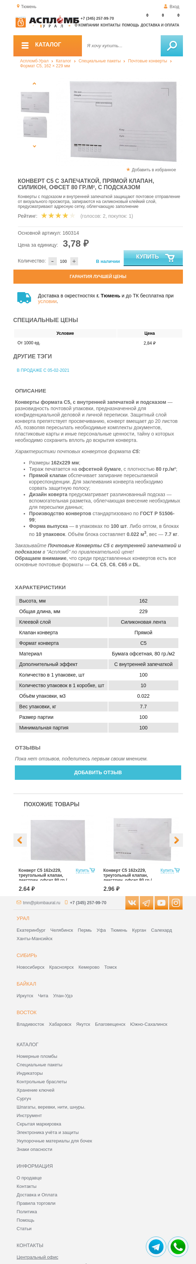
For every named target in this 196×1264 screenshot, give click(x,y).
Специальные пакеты (99, 60)
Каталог (63, 60)
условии (47, 301)
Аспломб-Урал (34, 60)
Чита (43, 995)
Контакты (110, 25)
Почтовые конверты (147, 60)
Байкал (26, 984)
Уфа (101, 930)
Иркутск (25, 995)
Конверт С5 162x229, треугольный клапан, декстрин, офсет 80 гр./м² (43, 878)
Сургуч (24, 1098)
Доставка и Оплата (37, 1194)
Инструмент (29, 1115)
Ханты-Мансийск (34, 938)
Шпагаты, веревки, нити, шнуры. (51, 1107)
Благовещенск (110, 1024)
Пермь (85, 930)
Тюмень (119, 930)
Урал (23, 918)
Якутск (83, 1024)
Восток (26, 1012)
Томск (110, 967)
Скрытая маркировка (39, 1124)
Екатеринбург (31, 930)
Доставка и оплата (160, 25)
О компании (87, 25)
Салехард (161, 930)
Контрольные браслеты (42, 1081)
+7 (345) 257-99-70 (97, 18)
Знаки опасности (34, 1149)
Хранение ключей (35, 1090)
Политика (27, 1211)
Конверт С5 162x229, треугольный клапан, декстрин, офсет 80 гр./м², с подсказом (127, 878)
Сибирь (27, 955)
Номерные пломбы (37, 1056)
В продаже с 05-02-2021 (43, 370)
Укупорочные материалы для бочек (54, 1140)
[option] (119, 122)
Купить (155, 258)
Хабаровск (60, 1024)
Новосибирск (30, 967)
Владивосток (30, 1024)
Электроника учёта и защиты (48, 1132)
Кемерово (88, 967)
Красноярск (61, 967)
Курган (139, 930)
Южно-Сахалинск (148, 1024)
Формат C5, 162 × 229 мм (45, 65)
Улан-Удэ (62, 995)
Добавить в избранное (154, 169)
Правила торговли (36, 1203)
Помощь (130, 25)
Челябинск (62, 930)
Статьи (24, 1228)
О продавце (29, 1177)
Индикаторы (30, 1073)
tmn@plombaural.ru (41, 902)
